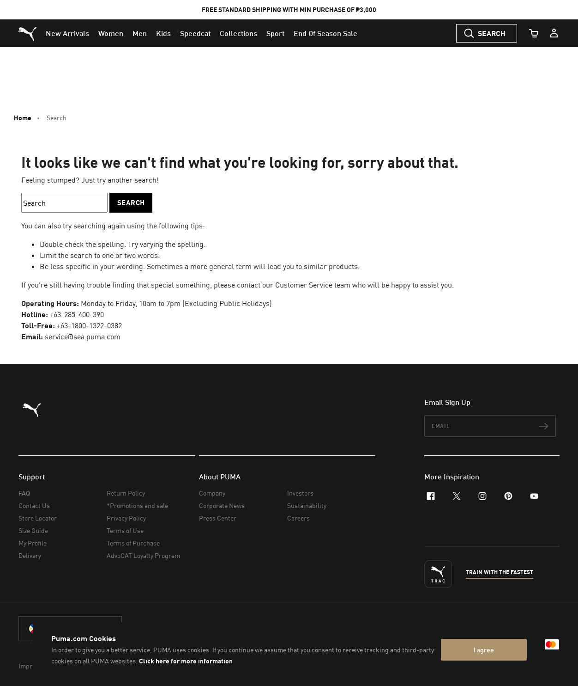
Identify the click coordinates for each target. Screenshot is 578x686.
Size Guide (33, 530)
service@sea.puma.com (82, 336)
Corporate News (222, 505)
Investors (300, 493)
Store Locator (37, 518)
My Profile (32, 543)
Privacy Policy (126, 518)
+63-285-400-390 (77, 314)
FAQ (24, 493)
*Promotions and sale (137, 505)
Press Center (217, 518)
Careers (298, 518)
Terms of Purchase (133, 543)
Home (22, 118)
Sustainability (306, 505)
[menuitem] (67, 33)
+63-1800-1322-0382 (89, 325)
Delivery (29, 555)
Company (212, 493)
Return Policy (126, 493)
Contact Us (34, 505)
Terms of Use (125, 530)
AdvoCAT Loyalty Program (143, 555)
